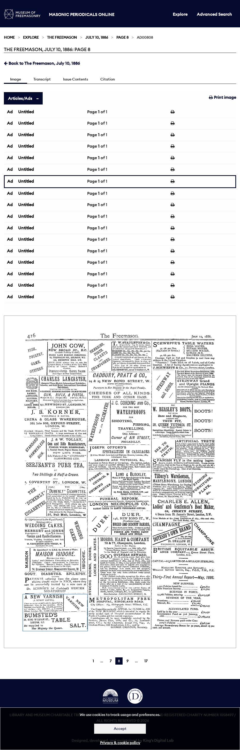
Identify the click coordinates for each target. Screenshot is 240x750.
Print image (222, 97)
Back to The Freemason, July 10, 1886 (42, 63)
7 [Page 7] (110, 661)
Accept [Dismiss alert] (120, 728)
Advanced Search (214, 14)
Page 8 (122, 37)
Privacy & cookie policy (120, 742)
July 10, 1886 (96, 37)
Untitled (26, 111)
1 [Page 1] (93, 661)
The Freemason (62, 37)
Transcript (42, 79)
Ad (10, 111)
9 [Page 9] (127, 661)
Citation (107, 79)
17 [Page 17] (145, 661)
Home (9, 37)
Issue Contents (75, 79)
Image (15, 79)
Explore (180, 14)
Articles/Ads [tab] (20, 98)
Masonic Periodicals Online (81, 14)
